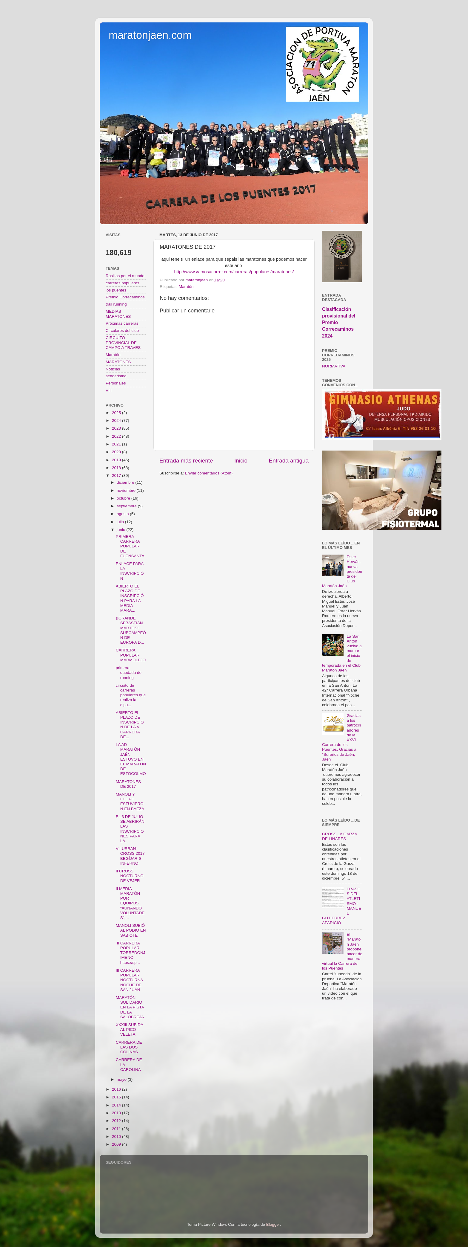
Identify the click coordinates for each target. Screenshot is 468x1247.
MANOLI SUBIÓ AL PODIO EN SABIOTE (131, 930)
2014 (117, 1105)
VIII (109, 390)
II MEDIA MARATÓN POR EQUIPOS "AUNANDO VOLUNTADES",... (130, 903)
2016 (117, 1089)
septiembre (127, 506)
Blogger (273, 1224)
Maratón (186, 286)
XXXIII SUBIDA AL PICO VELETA (129, 1029)
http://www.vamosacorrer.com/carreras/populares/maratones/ (234, 271)
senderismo (116, 376)
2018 (117, 467)
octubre (124, 498)
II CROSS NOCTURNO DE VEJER (130, 876)
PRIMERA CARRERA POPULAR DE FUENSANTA (130, 546)
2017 (117, 475)
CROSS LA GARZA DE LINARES (339, 836)
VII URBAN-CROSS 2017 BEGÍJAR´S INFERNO (130, 856)
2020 (117, 452)
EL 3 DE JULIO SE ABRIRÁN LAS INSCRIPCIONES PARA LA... (130, 828)
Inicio (240, 460)
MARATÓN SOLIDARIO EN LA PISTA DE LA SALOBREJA (130, 1007)
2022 (117, 436)
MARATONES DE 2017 (128, 784)
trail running (116, 304)
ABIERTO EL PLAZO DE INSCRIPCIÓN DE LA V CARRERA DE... (130, 724)
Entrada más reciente (186, 460)
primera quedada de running (128, 673)
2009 (117, 1144)
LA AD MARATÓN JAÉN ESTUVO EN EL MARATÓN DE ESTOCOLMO (131, 759)
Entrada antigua (289, 460)
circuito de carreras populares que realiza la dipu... (131, 695)
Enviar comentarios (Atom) (209, 473)
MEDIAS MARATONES (118, 313)
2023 (117, 428)
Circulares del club (122, 330)
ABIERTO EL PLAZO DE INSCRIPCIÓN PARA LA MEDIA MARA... (130, 598)
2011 (117, 1129)
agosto (123, 514)
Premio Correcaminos (125, 297)
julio (121, 522)
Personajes (116, 383)
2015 (117, 1097)
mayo (122, 1079)
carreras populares (122, 283)
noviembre (127, 490)
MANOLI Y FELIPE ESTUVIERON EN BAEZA (130, 801)
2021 (117, 444)
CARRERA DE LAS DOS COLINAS (129, 1047)
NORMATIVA (333, 366)
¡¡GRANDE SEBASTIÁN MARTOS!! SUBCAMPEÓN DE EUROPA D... (131, 630)
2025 (117, 412)
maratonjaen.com (150, 35)
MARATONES (118, 362)
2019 (117, 460)
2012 (117, 1120)
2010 (117, 1136)
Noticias (113, 369)
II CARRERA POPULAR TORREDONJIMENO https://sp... (130, 953)
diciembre (126, 482)
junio (121, 529)
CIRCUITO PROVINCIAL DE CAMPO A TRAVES (123, 342)
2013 (117, 1113)
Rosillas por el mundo (125, 276)
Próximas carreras (122, 323)
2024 (117, 420)
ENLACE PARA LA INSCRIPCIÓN (130, 571)
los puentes (116, 290)
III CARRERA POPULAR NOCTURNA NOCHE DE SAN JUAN (129, 980)
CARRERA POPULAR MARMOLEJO (131, 655)
